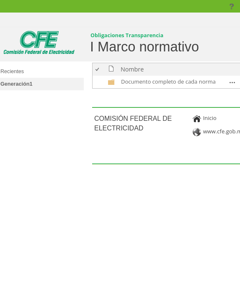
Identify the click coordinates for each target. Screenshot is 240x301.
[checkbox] (98, 69)
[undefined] (111, 83)
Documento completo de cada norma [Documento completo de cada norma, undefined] (168, 81)
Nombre (132, 69)
